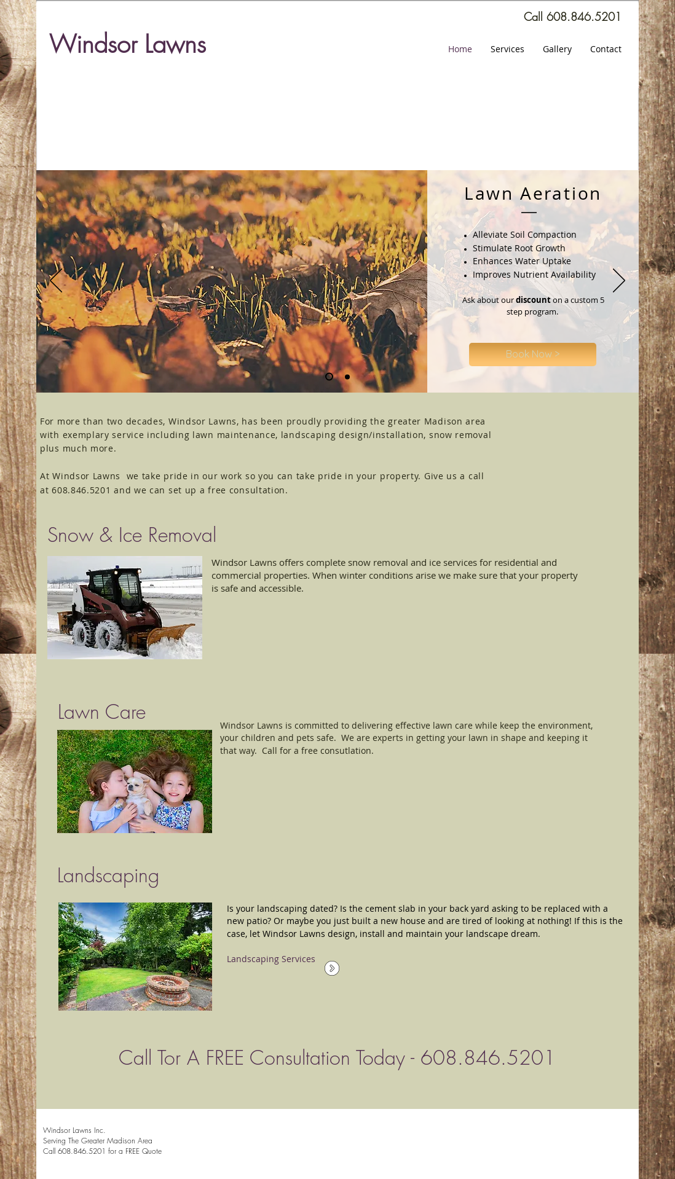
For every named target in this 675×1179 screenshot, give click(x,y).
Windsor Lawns (127, 44)
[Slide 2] (329, 377)
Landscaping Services (271, 959)
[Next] (619, 281)
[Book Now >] (532, 354)
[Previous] (56, 281)
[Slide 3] (347, 376)
